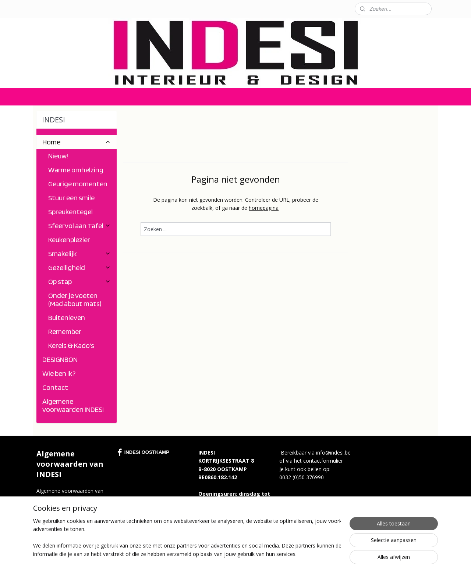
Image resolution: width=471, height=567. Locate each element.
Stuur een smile (71, 197)
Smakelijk (79, 253)
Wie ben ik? (58, 373)
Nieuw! (58, 155)
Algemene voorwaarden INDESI (73, 405)
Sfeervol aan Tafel (79, 225)
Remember (64, 331)
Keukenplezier (69, 239)
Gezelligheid (79, 267)
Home (76, 141)
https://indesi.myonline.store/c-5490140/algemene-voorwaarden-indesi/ (73, 515)
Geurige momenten (77, 183)
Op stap (79, 281)
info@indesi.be (333, 452)
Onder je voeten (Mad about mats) (75, 299)
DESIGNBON (60, 359)
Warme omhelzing (75, 169)
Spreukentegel (70, 211)
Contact (42, 8)
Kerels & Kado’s (71, 345)
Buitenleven (66, 317)
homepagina (264, 207)
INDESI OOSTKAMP (143, 452)
